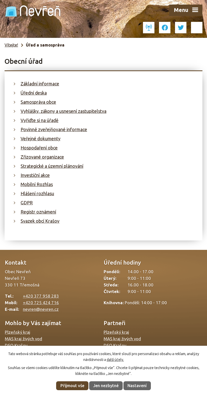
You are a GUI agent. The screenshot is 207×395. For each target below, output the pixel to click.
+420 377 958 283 (41, 296)
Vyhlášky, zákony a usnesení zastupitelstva (63, 111)
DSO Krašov (16, 345)
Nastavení (137, 385)
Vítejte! (11, 45)
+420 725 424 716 (41, 302)
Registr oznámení (38, 211)
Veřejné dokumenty (40, 138)
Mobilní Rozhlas (37, 184)
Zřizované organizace (42, 156)
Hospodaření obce (39, 147)
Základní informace (40, 83)
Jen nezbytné (106, 385)
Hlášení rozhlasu (37, 193)
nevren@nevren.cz (41, 309)
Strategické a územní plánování (52, 166)
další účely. (115, 360)
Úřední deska (34, 92)
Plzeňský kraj (17, 332)
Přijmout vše (72, 385)
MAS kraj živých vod (23, 338)
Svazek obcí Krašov (40, 220)
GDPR (27, 202)
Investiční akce (35, 175)
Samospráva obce (38, 101)
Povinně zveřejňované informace (54, 129)
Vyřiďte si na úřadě (39, 120)
